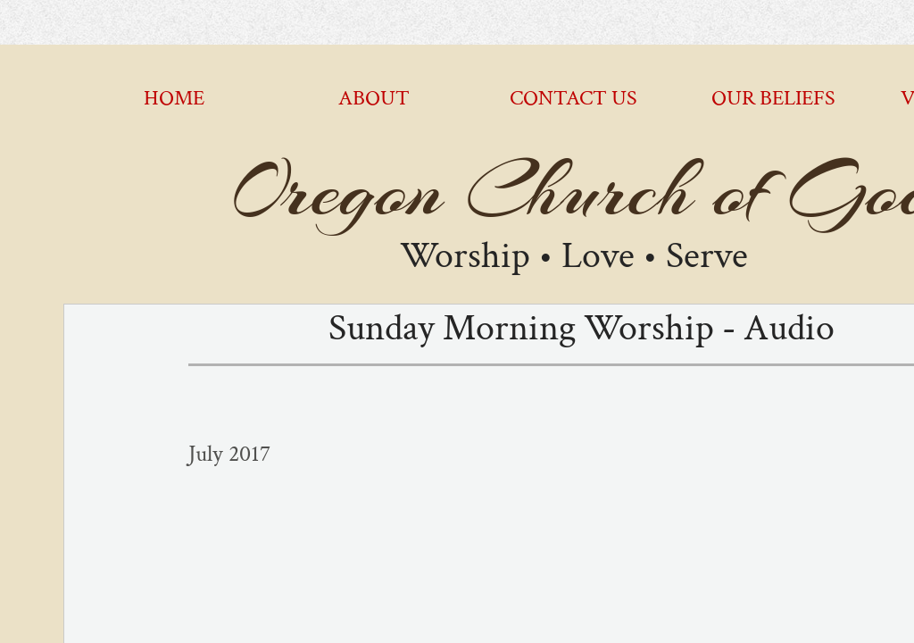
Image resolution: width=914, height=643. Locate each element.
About (374, 98)
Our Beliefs (773, 98)
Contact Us (573, 98)
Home (174, 98)
